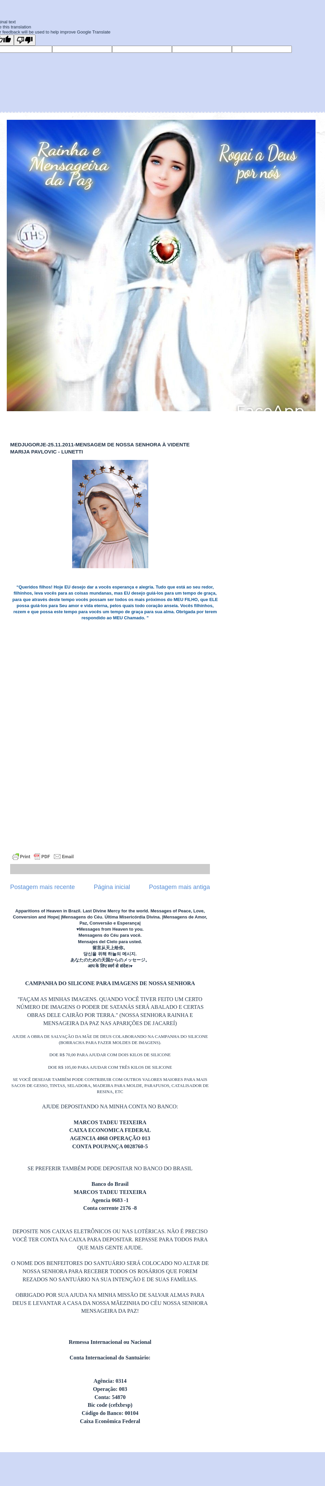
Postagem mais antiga (179, 887)
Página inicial (112, 887)
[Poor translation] (25, 40)
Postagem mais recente (42, 887)
